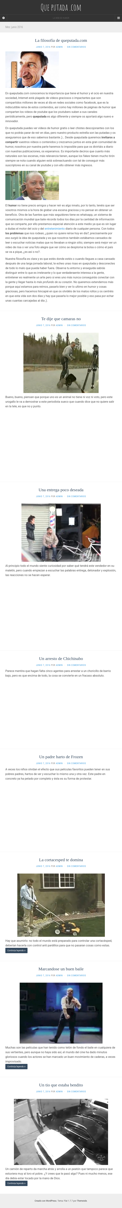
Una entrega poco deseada (61, 489)
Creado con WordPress (45, 1201)
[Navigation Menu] (118, 18)
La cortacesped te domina (61, 859)
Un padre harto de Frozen (61, 756)
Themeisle (82, 1201)
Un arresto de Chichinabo (61, 658)
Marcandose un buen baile (61, 969)
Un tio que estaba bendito (61, 1085)
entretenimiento (55, 228)
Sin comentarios (76, 47)
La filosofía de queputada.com (61, 40)
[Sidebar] (3, 18)
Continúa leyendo (16, 950)
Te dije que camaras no (61, 318)
